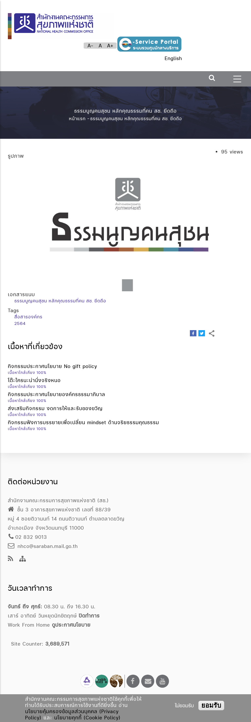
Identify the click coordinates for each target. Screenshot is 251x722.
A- (90, 45)
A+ (110, 45)
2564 (20, 323)
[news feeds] (10, 559)
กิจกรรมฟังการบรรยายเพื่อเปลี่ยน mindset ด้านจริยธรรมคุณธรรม (83, 422)
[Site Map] (22, 559)
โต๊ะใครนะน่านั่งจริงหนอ (34, 380)
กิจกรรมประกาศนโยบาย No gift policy (52, 366)
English (173, 58)
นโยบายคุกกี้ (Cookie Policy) (87, 717)
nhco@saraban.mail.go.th (43, 546)
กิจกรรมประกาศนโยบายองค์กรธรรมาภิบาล (56, 394)
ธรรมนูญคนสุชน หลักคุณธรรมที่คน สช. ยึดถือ (60, 301)
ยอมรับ (211, 705)
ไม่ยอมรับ (184, 705)
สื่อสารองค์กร (28, 317)
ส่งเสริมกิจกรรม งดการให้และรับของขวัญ (55, 408)
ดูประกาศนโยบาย (71, 625)
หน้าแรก (77, 118)
